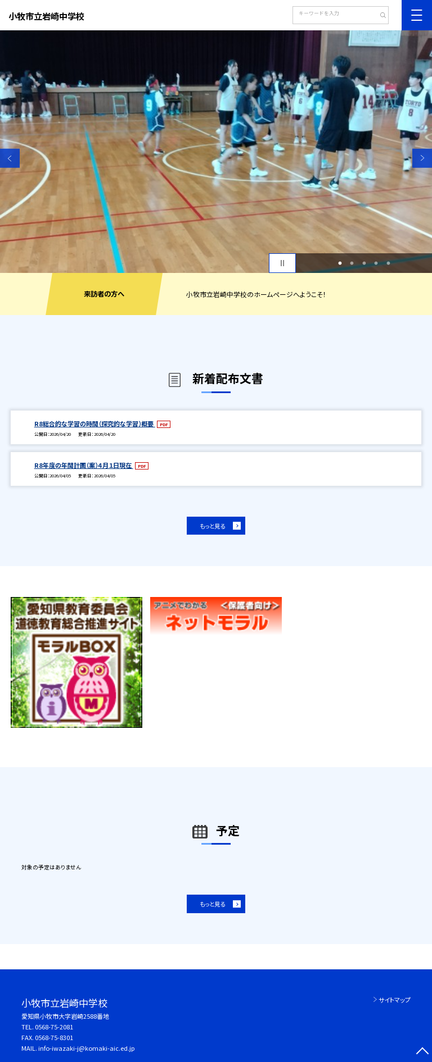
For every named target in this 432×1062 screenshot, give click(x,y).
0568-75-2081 (54, 1026)
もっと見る (212, 526)
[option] (216, 151)
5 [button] (388, 263)
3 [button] (364, 263)
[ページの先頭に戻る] (422, 1052)
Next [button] (422, 158)
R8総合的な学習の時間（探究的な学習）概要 (94, 423)
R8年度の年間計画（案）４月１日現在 (83, 465)
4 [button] (376, 263)
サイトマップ (395, 999)
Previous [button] (10, 158)
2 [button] (352, 263)
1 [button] (339, 263)
